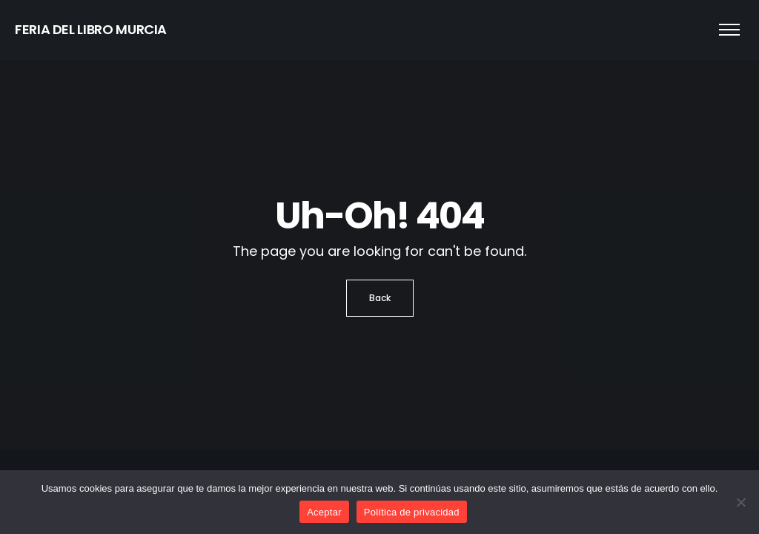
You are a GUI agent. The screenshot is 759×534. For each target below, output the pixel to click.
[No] (740, 502)
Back (380, 297)
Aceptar (324, 512)
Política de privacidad (412, 512)
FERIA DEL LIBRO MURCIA (91, 29)
